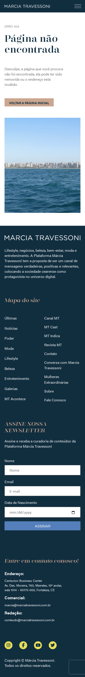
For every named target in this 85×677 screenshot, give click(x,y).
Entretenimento (17, 378)
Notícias (11, 328)
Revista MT (53, 344)
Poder (9, 338)
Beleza (10, 368)
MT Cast (51, 326)
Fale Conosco (55, 399)
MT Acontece (15, 398)
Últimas (11, 318)
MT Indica (52, 335)
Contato (50, 353)
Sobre (49, 391)
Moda (9, 348)
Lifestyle (11, 358)
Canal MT (51, 318)
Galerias (11, 388)
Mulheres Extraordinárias (56, 379)
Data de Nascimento (21, 502)
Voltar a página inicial (29, 103)
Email (9, 481)
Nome (9, 460)
